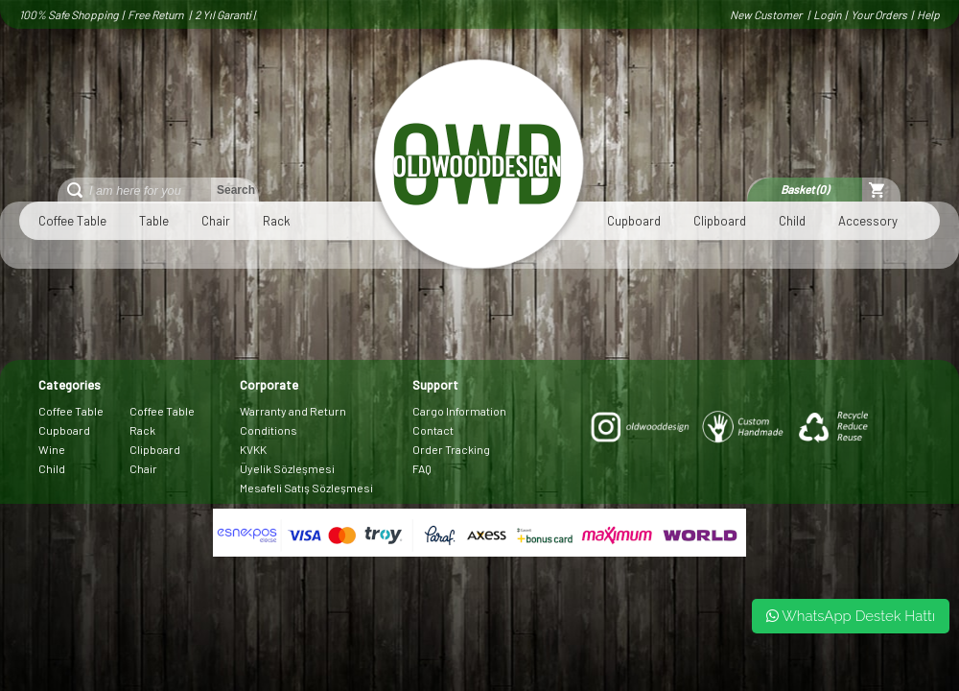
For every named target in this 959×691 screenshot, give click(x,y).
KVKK (253, 449)
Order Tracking (451, 449)
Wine (51, 449)
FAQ (422, 468)
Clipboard (719, 220)
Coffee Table (72, 220)
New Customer (767, 14)
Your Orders (879, 14)
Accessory (868, 220)
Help (928, 14)
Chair (215, 220)
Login (827, 14)
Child (792, 220)
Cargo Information (459, 410)
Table (154, 220)
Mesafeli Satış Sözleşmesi (306, 487)
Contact (433, 430)
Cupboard (634, 220)
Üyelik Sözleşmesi (287, 468)
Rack (277, 220)
